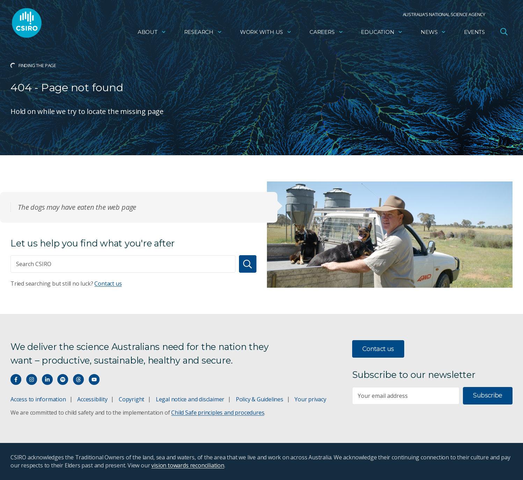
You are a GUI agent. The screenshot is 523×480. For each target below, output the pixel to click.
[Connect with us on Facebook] (15, 379)
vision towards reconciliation (187, 465)
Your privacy (310, 399)
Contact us (108, 283)
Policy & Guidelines (259, 399)
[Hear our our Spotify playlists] (62, 379)
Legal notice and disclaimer (190, 399)
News (433, 33)
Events (474, 33)
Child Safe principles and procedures (217, 412)
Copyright (131, 399)
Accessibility (92, 399)
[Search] (247, 264)
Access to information (38, 399)
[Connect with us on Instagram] (31, 379)
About (152, 33)
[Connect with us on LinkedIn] (47, 379)
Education (382, 33)
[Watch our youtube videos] (94, 379)
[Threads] (78, 379)
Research (203, 33)
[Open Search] (504, 33)
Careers (326, 33)
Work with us (266, 33)
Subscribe (487, 395)
